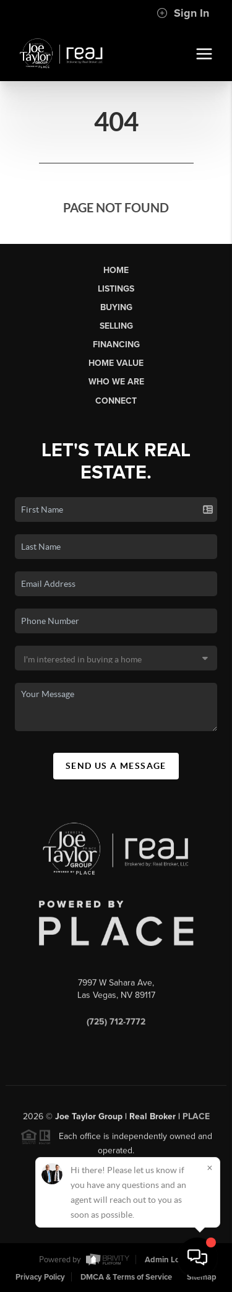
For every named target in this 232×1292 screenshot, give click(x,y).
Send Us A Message (116, 766)
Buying (116, 307)
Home (116, 270)
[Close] (210, 1168)
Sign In (183, 13)
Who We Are (116, 381)
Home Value (116, 363)
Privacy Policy (40, 1277)
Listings (116, 289)
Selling (116, 326)
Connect (116, 401)
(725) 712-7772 (116, 1024)
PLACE (196, 1119)
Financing (116, 344)
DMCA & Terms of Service (126, 1277)
